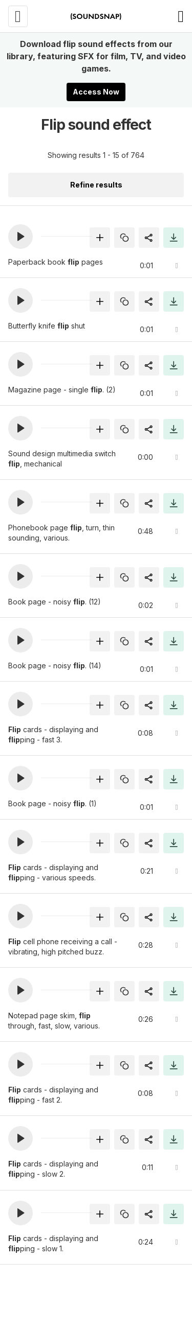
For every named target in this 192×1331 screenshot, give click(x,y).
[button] (20, 236)
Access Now (96, 91)
